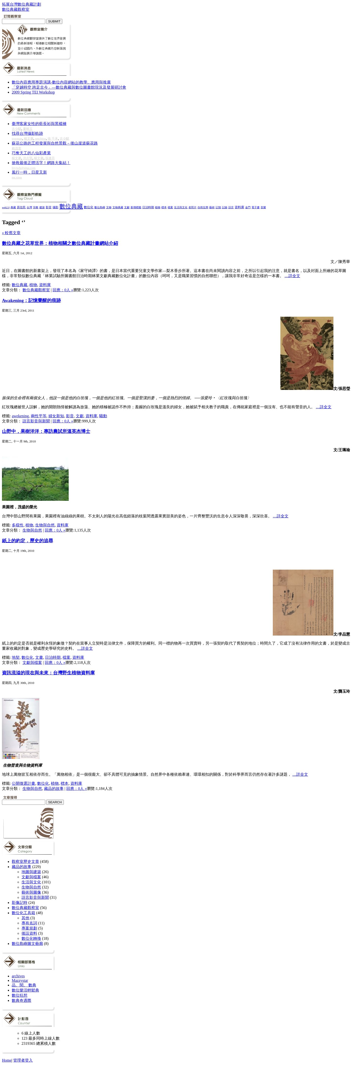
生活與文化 (180, 207)
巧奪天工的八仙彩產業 (31, 153)
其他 (25, 918)
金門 (248, 207)
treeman (17, 138)
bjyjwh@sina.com (23, 168)
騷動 (103, 416)
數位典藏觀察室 (36, 290)
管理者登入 (23, 1060)
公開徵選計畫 (23, 783)
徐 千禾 (53, 138)
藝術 (212, 207)
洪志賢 (28, 158)
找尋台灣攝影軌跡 (27, 133)
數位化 (88, 207)
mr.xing (17, 177)
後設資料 (29, 933)
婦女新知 (56, 416)
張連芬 (50, 158)
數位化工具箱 (23, 913)
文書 (39, 657)
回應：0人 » (63, 290)
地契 (16, 657)
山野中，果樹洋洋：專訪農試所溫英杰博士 (46, 431)
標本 (164, 207)
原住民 (21, 207)
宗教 (35, 207)
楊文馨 (28, 138)
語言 (231, 207)
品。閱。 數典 (24, 985)
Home (6, 1060)
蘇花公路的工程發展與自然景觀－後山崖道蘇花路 (55, 143)
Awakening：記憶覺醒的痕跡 (31, 300)
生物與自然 (45, 525)
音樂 (263, 207)
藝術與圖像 (31, 892)
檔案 (170, 207)
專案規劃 (29, 928)
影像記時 (19, 902)
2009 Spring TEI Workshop (33, 92)
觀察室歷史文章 (25, 861)
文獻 (127, 207)
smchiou (40, 138)
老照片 (192, 207)
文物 (108, 207)
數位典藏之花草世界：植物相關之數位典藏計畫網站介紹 (60, 243)
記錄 (224, 207)
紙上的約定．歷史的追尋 (27, 540)
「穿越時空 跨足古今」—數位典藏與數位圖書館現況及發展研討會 (69, 87)
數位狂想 (19, 995)
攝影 (55, 207)
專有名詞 (29, 923)
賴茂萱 (16, 148)
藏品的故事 (54, 788)
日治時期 (148, 207)
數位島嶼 (99, 207)
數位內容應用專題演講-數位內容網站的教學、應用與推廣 (61, 82)
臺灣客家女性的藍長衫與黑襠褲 (39, 124)
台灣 (29, 207)
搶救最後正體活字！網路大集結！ (41, 163)
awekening (20, 416)
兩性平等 (38, 416)
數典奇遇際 (21, 1000)
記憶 (218, 207)
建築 (42, 207)
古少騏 (16, 129)
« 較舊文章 (11, 233)
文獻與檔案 (32, 662)
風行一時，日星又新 (29, 172)
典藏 (13, 207)
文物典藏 (117, 207)
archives (18, 976)
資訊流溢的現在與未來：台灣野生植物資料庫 (48, 672)
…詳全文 (292, 276)
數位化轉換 (31, 938)
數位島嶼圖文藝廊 (27, 943)
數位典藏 (71, 206)
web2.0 (6, 207)
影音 (49, 207)
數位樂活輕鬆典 (25, 990)
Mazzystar (20, 980)
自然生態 (203, 207)
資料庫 (239, 207)
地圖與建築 (31, 872)
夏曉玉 (28, 129)
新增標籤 (136, 207)
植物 (157, 207)
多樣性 (17, 525)
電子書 (256, 207)
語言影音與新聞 (36, 421)
